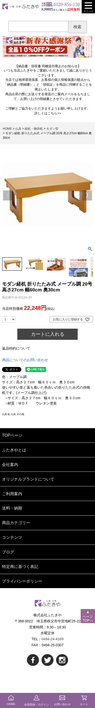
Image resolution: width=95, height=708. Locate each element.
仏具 (18, 128)
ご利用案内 (12, 493)
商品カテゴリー (16, 522)
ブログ (8, 552)
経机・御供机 (34, 128)
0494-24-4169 (52, 639)
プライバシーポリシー (22, 581)
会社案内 (10, 464)
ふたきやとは (14, 450)
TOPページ (12, 435)
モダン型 (52, 128)
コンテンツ (12, 537)
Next (87, 195)
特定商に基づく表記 (20, 566)
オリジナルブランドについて (28, 479)
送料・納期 (12, 508)
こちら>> (54, 113)
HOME (7, 128)
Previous (8, 195)
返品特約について (16, 348)
